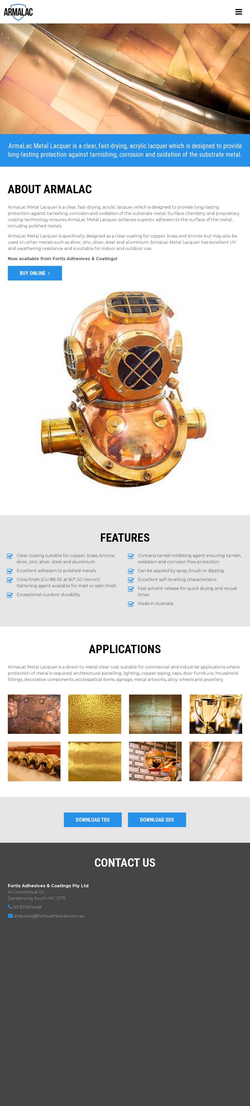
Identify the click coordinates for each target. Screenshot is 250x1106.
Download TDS (93, 820)
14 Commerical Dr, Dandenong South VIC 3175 (48, 892)
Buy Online (35, 273)
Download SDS (157, 820)
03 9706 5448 (24, 907)
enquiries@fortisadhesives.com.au (46, 915)
